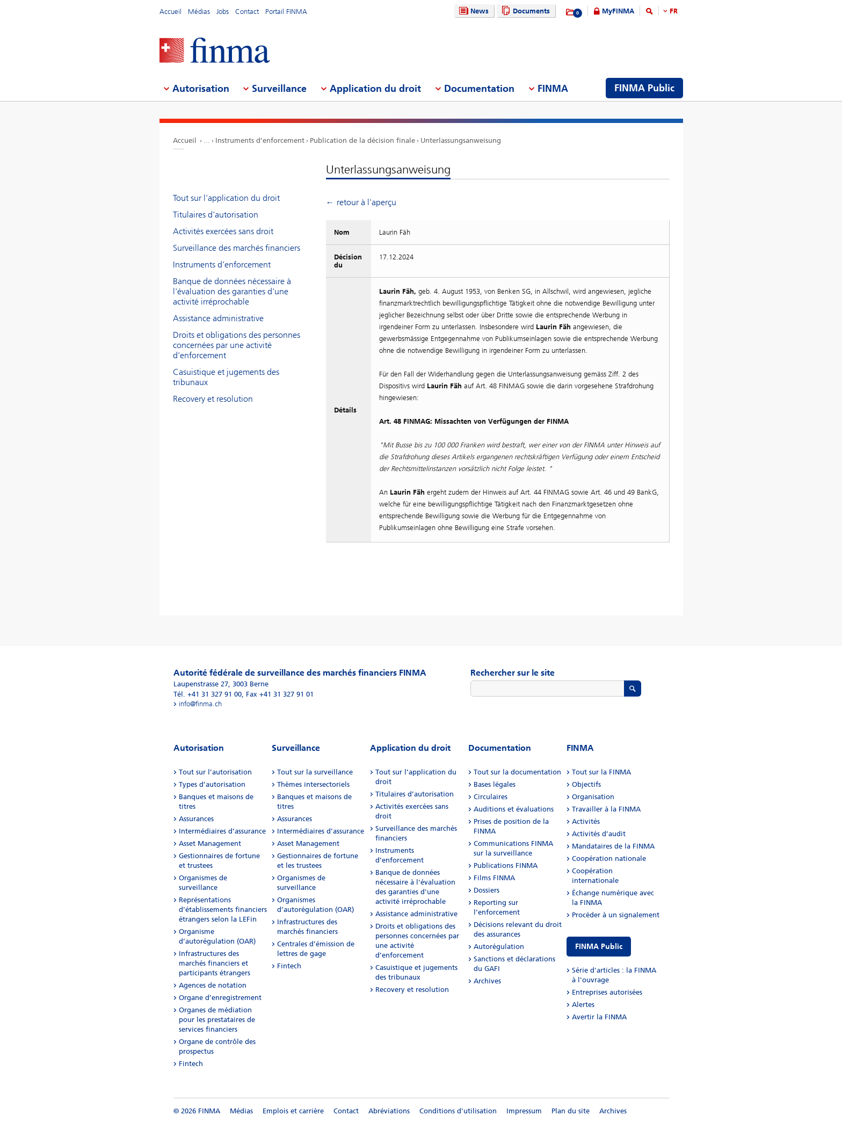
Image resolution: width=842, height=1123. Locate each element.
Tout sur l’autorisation (215, 772)
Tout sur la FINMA (601, 772)
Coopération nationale (609, 858)
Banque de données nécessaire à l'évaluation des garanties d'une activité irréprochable (232, 291)
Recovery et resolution (213, 399)
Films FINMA (494, 878)
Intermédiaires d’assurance (222, 831)
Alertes (583, 1005)
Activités (586, 821)
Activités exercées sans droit (223, 231)
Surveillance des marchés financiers (236, 248)
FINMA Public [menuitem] (644, 88)
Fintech (191, 1064)
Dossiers (486, 890)
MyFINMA (618, 11)
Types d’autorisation (212, 784)
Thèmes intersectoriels (313, 784)
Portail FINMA (286, 12)
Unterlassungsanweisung (460, 140)
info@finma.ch (200, 704)
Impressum (524, 1111)
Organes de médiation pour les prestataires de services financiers (217, 1019)
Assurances (196, 819)
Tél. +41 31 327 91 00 (207, 694)
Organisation (593, 797)
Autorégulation (499, 947)
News (472, 11)
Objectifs (586, 784)
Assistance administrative (218, 318)
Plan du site (570, 1111)
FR (674, 11)
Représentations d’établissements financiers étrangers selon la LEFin (223, 909)
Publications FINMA (506, 865)
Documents (524, 11)
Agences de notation (212, 985)
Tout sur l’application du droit (226, 198)
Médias (199, 12)
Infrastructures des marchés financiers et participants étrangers (214, 963)
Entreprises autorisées (607, 992)
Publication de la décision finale (362, 140)
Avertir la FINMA (599, 1017)
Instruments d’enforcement (259, 140)
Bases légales (495, 784)
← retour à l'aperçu (361, 202)
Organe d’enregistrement (220, 998)
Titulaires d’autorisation (215, 214)
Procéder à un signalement (615, 915)
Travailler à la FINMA (606, 809)
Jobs (222, 12)
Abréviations (389, 1111)
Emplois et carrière (293, 1111)
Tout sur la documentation (517, 772)
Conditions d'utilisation (458, 1111)
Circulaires (490, 797)
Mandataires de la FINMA (613, 846)
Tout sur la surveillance (315, 772)
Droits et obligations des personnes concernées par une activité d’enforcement (236, 345)
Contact (247, 12)
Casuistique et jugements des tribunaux (226, 377)
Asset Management (210, 843)
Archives (487, 981)
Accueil (170, 12)
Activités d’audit (599, 834)
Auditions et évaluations (514, 809)
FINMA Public (598, 946)
